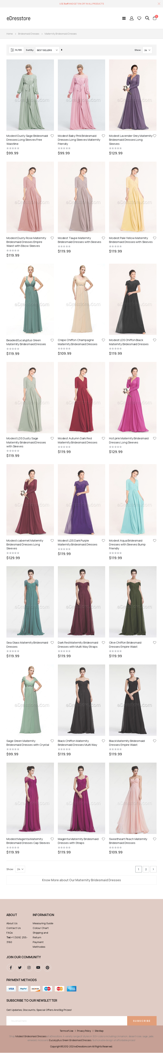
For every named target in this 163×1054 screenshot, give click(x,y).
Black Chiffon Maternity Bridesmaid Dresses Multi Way (77, 421)
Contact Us (13, 553)
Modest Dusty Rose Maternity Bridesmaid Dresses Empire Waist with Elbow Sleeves (26, 188)
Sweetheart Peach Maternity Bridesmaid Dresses (128, 466)
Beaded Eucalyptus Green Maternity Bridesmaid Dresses (26, 235)
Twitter (20, 593)
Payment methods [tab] (21, 605)
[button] (52, 135)
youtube (38, 593)
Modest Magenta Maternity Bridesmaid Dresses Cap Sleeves (28, 466)
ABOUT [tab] (11, 540)
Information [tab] (43, 540)
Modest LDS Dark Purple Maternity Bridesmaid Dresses (77, 328)
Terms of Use (66, 656)
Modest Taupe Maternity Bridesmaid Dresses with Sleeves (79, 186)
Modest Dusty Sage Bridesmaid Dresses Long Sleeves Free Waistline (27, 140)
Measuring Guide (43, 549)
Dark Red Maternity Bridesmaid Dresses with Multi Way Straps (78, 377)
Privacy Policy (84, 656)
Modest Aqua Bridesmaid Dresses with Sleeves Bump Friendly (127, 330)
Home (9, 33)
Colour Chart (41, 553)
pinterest (47, 593)
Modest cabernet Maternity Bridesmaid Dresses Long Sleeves (24, 330)
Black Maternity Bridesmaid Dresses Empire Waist (127, 421)
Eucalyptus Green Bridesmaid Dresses (70, 666)
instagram (29, 593)
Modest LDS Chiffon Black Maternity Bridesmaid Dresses (129, 235)
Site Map (99, 656)
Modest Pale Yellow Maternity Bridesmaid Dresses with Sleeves (130, 186)
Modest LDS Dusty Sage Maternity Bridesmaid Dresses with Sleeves (26, 282)
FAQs (9, 558)
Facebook (11, 593)
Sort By (29, 49)
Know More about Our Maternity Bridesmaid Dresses (81, 505)
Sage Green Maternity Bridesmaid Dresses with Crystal (27, 421)
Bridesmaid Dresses (28, 34)
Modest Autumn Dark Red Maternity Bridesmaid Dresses (77, 280)
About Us (11, 549)
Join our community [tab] (23, 583)
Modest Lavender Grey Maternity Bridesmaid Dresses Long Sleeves (130, 140)
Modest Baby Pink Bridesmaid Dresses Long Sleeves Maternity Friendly (79, 140)
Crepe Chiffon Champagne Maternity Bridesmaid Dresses (77, 235)
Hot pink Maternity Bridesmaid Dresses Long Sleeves (129, 280)
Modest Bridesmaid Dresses (30, 662)
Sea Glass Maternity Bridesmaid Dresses (27, 377)
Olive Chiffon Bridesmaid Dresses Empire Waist (125, 377)
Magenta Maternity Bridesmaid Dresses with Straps (78, 466)
